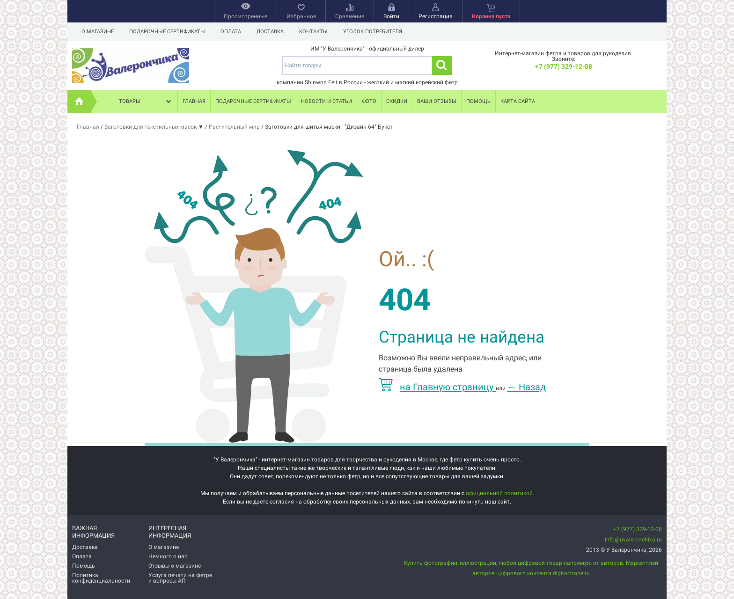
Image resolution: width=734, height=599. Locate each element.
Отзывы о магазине (174, 565)
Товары (146, 101)
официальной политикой (499, 493)
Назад (526, 387)
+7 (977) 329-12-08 (563, 66)
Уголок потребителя (372, 32)
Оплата (230, 32)
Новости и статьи (326, 101)
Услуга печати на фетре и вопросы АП (180, 578)
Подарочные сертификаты (167, 32)
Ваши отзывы (436, 101)
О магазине (97, 32)
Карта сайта (517, 101)
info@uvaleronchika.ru (633, 539)
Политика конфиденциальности (101, 578)
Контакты (313, 32)
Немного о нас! (168, 556)
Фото (369, 101)
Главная (194, 101)
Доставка (270, 32)
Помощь (478, 101)
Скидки (396, 101)
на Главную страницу (437, 387)
